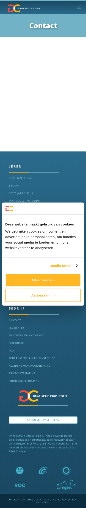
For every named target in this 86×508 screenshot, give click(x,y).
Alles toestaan (43, 280)
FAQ (11, 350)
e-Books (14, 185)
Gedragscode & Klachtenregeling (32, 358)
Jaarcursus (17, 343)
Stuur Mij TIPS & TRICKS (43, 420)
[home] (23, 8)
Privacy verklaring (22, 373)
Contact (15, 320)
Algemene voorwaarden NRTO (29, 365)
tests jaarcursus (21, 193)
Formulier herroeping (24, 380)
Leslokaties (17, 328)
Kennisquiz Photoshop (25, 200)
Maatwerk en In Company (26, 335)
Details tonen (60, 266)
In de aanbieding (20, 178)
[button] (79, 7)
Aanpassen (43, 295)
